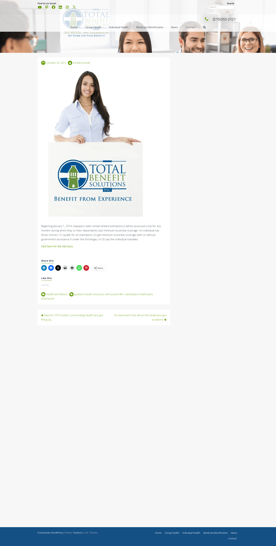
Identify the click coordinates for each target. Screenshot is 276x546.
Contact (190, 27)
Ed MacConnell (81, 62)
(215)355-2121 (219, 19)
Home (74, 27)
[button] (204, 27)
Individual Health (118, 27)
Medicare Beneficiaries (149, 27)
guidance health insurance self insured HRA (98, 294)
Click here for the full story (57, 246)
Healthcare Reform (57, 294)
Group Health (93, 27)
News (174, 27)
